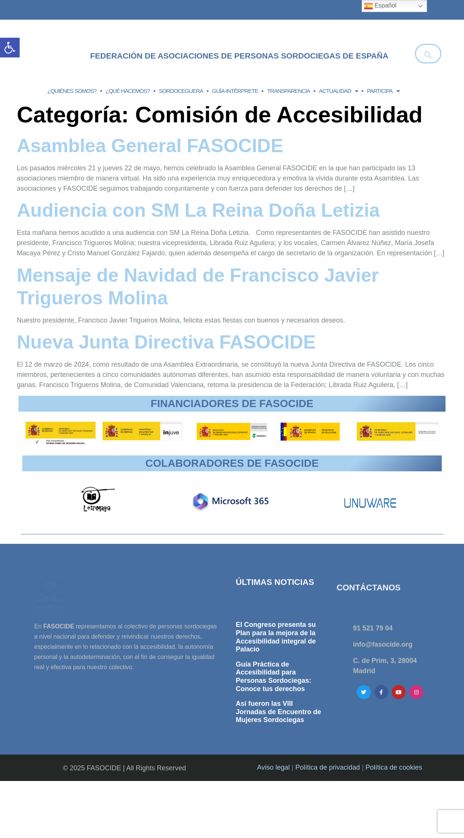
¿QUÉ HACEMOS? (128, 91)
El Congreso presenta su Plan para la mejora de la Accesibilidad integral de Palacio (276, 714)
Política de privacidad (327, 802)
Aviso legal (273, 802)
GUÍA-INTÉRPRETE (235, 91)
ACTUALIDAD (338, 91)
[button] (10, 47)
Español (380, 6)
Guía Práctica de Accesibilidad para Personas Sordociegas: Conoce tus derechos (273, 754)
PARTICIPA (383, 91)
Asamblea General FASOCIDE (150, 145)
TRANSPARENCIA (288, 91)
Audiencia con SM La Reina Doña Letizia (198, 210)
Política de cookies (393, 802)
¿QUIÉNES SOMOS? (72, 91)
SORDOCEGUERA (181, 91)
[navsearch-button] (428, 53)
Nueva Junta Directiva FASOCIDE (166, 342)
